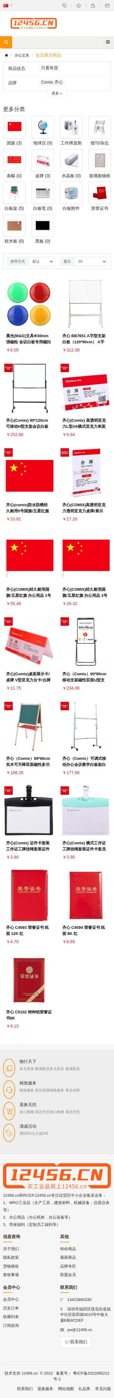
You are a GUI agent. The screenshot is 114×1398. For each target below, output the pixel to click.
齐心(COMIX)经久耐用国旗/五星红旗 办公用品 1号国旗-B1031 (28, 595)
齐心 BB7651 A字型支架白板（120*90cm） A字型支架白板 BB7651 (83, 342)
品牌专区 (68, 1266)
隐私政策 (11, 1257)
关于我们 (11, 1249)
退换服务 (45, 1388)
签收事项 (11, 1274)
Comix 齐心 (52, 82)
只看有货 (49, 67)
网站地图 (66, 1388)
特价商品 (68, 1249)
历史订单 (11, 1308)
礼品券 (84, 1388)
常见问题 (103, 1388)
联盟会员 (68, 1274)
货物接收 (11, 1266)
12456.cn (30, 1373)
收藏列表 (11, 1316)
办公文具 (22, 55)
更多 (57, 93)
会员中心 (11, 1299)
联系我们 (75, 1341)
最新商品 (68, 1257)
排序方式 (17, 261)
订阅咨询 (11, 1325)
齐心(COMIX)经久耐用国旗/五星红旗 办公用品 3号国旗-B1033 (84, 595)
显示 (67, 261)
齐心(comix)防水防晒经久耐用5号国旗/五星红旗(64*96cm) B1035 (27, 511)
